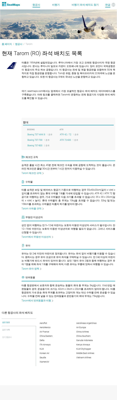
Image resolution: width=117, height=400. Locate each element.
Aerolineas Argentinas (86, 323)
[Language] (110, 5)
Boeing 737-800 (34, 145)
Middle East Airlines (85, 353)
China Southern (83, 336)
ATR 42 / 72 (65, 134)
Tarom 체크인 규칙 (33, 173)
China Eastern (46, 336)
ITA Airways (45, 344)
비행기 (56, 4)
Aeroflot (43, 323)
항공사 (36, 4)
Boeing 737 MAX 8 (36, 134)
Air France (44, 332)
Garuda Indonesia (84, 340)
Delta (42, 340)
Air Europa (81, 327)
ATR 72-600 (65, 140)
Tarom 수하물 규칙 (33, 208)
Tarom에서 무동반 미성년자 (38, 236)
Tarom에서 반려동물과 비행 (38, 300)
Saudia (43, 357)
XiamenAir (44, 362)
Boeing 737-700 (34, 140)
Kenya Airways (83, 344)
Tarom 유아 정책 (32, 268)
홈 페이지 (7, 44)
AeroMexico (45, 327)
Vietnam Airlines (83, 357)
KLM (42, 349)
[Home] (11, 4)
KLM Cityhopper (83, 349)
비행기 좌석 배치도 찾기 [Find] (85, 4)
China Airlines (82, 332)
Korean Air (44, 353)
